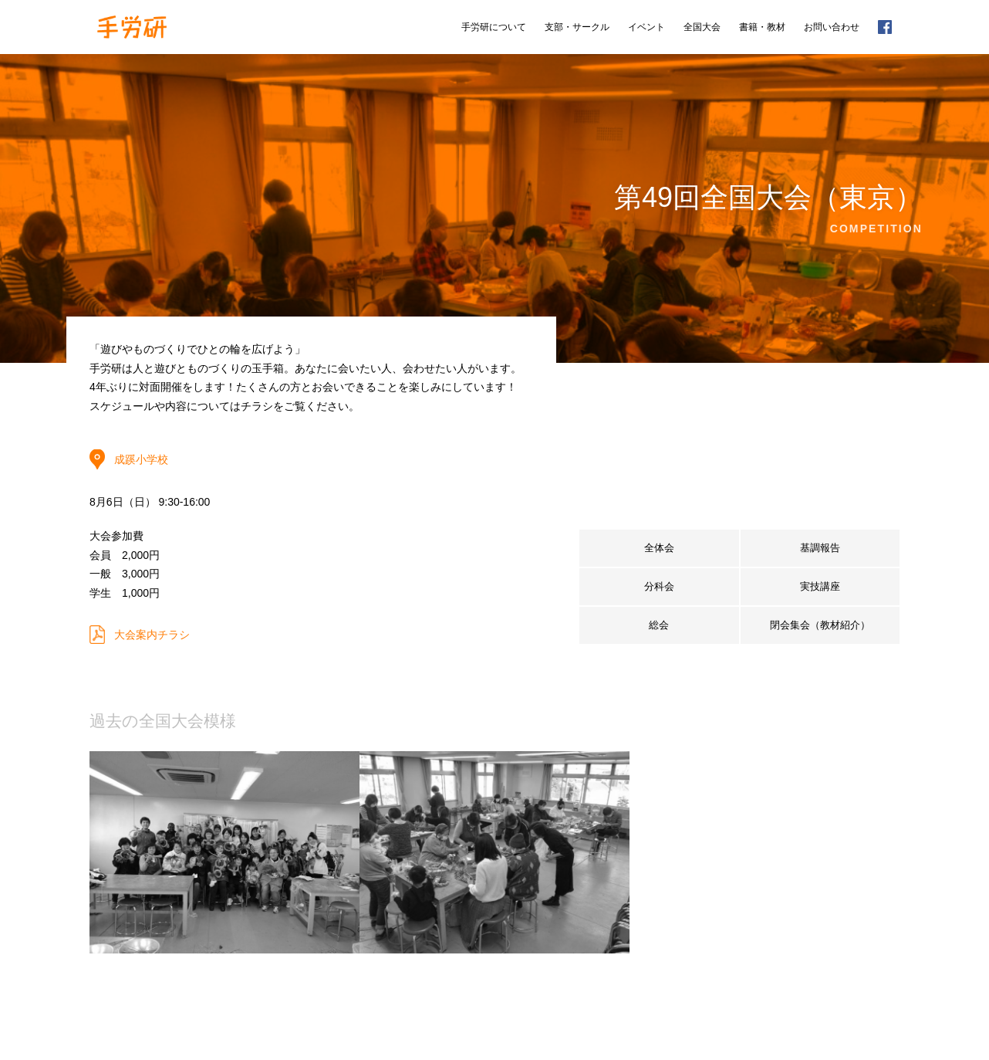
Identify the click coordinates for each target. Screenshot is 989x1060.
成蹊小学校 (141, 459)
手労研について (493, 27)
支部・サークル (577, 27)
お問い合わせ (831, 27)
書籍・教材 (762, 27)
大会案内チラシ (152, 634)
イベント (646, 27)
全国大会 (702, 27)
